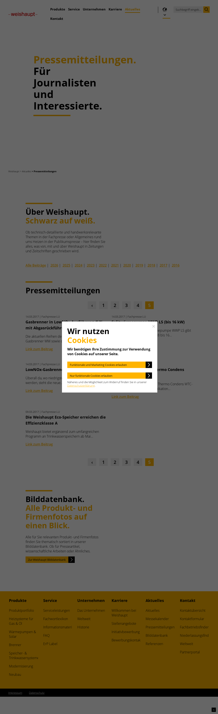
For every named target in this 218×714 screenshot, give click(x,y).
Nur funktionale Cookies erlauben (91, 376)
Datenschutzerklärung (81, 385)
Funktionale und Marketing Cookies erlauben (98, 365)
